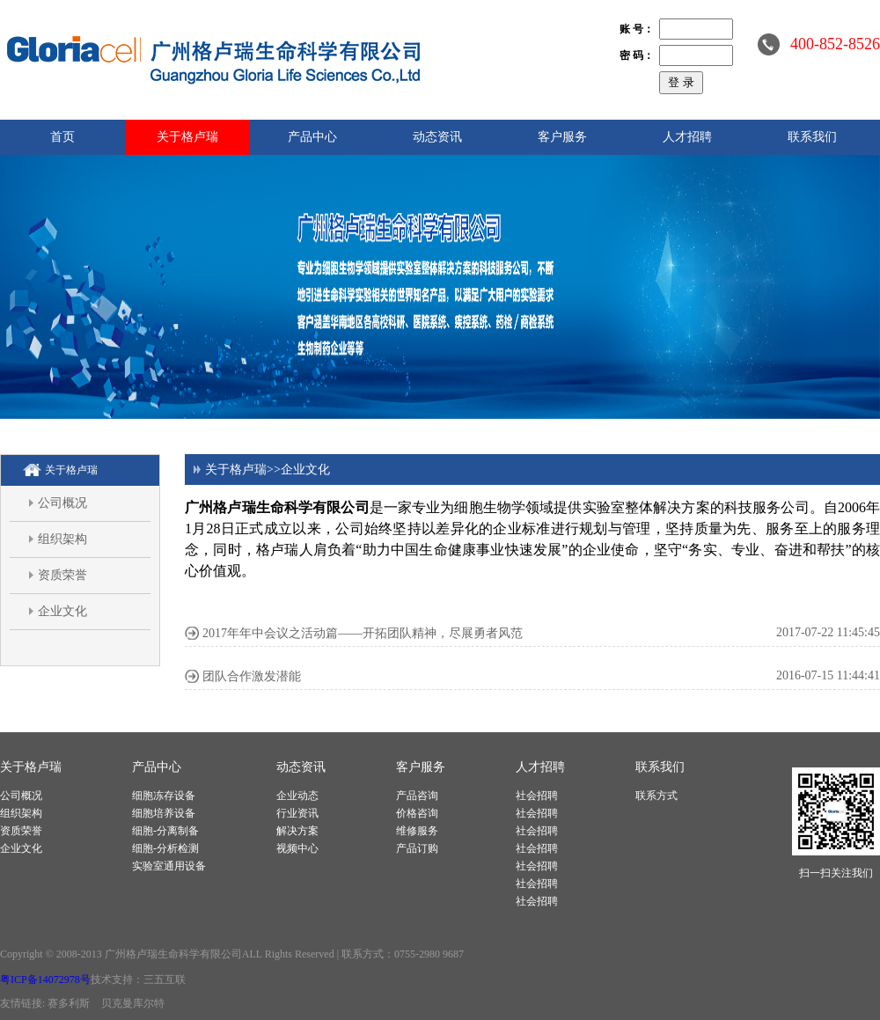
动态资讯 (437, 136)
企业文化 (62, 611)
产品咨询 (417, 795)
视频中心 (297, 848)
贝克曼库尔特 (133, 1003)
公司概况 (62, 503)
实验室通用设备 (169, 866)
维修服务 (417, 831)
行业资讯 (297, 813)
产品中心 (312, 136)
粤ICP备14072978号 (45, 979)
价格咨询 (417, 813)
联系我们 (812, 136)
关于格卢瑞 (187, 136)
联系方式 (656, 795)
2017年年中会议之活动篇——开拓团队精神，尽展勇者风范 (362, 633)
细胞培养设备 (163, 813)
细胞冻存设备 (163, 795)
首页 (62, 136)
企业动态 (297, 795)
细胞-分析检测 (165, 848)
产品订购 (417, 848)
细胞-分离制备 (165, 831)
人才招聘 (687, 136)
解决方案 (297, 831)
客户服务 (562, 136)
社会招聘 (537, 795)
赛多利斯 (69, 1003)
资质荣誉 (62, 575)
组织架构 (62, 539)
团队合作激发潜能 (251, 676)
